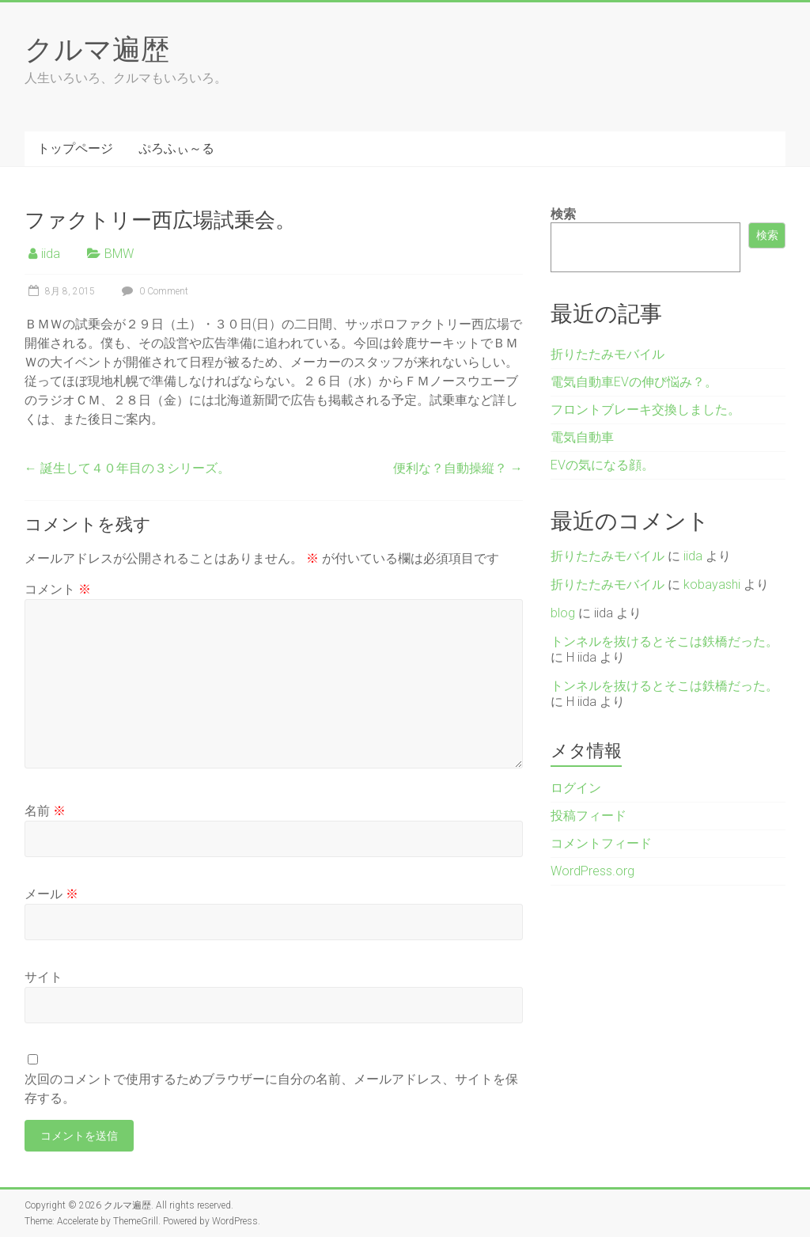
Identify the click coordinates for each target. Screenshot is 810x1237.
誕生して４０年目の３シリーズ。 (127, 468)
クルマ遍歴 (97, 48)
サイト (43, 977)
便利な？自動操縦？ (458, 468)
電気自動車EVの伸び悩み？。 (634, 381)
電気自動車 (582, 437)
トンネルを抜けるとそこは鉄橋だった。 (664, 641)
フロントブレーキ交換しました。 (645, 409)
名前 (45, 810)
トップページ (75, 148)
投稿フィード (588, 815)
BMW (119, 253)
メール (51, 893)
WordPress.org (592, 870)
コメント (58, 589)
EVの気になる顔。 (602, 464)
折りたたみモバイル (607, 354)
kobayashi (711, 584)
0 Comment (153, 291)
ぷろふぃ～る (176, 148)
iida (50, 253)
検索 (563, 214)
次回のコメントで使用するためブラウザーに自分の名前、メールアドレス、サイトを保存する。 (271, 1089)
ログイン (576, 787)
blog (563, 612)
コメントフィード (601, 843)
